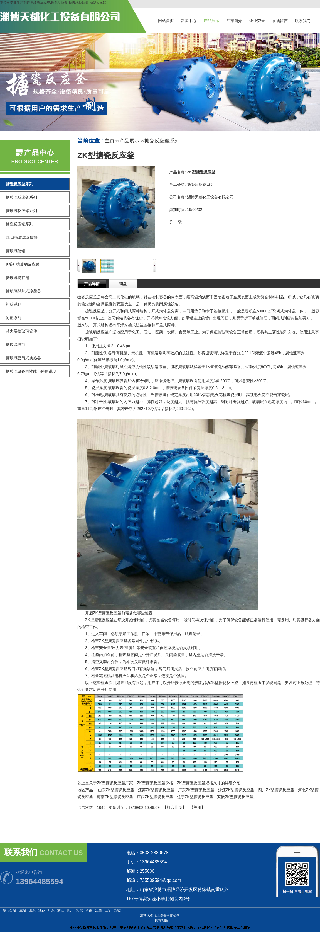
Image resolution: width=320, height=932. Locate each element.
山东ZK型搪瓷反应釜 (116, 790)
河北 (79, 910)
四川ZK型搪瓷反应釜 (276, 790)
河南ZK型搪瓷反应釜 (115, 797)
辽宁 (108, 910)
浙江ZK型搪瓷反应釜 (236, 790)
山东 (32, 910)
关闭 (197, 807)
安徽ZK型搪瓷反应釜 (235, 797)
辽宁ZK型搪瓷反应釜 (195, 797)
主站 (22, 910)
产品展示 (129, 141)
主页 (110, 141)
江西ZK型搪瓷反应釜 (155, 797)
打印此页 (174, 807)
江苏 (41, 910)
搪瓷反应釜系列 (161, 141)
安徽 (117, 910)
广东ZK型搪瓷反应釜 (196, 790)
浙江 (60, 910)
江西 (98, 910)
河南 (89, 910)
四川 (70, 910)
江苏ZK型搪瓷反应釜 (156, 790)
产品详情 (92, 283)
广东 (51, 910)
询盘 (123, 283)
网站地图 (161, 920)
